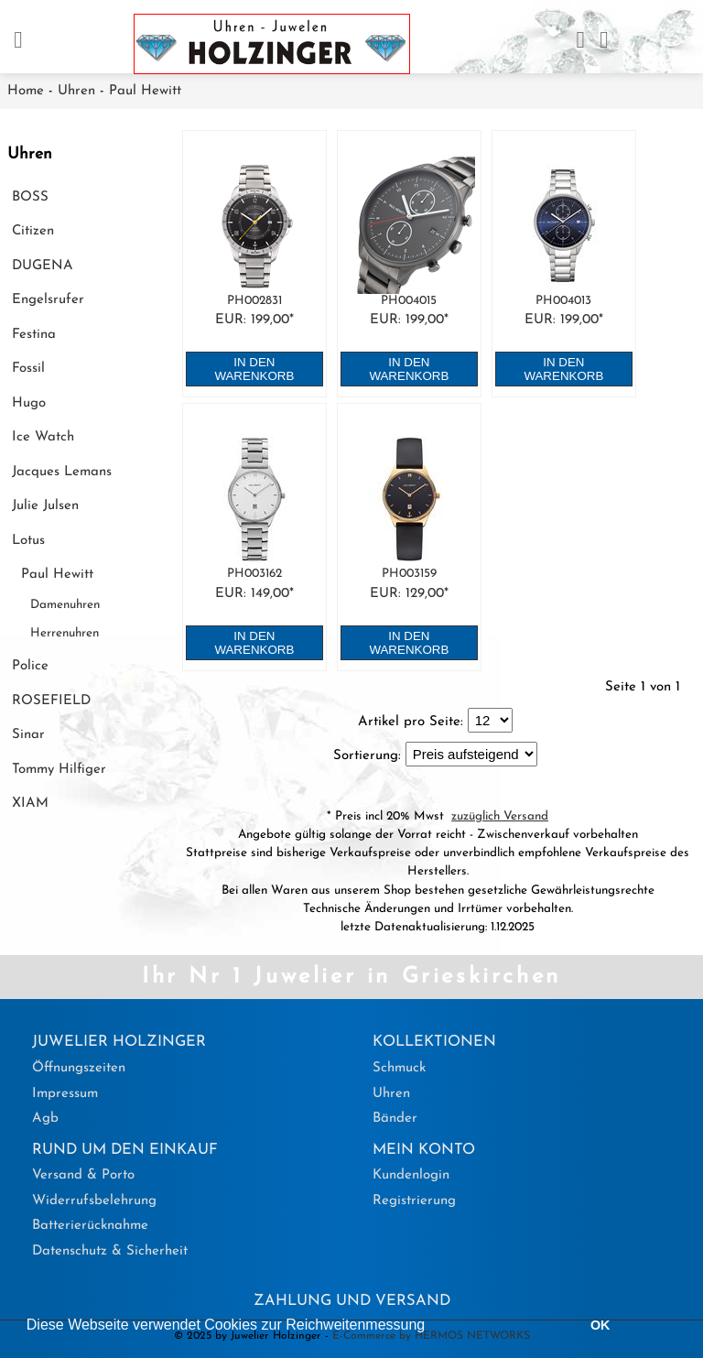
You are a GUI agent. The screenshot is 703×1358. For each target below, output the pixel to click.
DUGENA (42, 266)
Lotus (28, 541)
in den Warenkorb (254, 369)
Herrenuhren (64, 633)
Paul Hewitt (145, 91)
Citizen (33, 231)
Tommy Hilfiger (59, 770)
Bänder (395, 1118)
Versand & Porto (83, 1175)
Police (30, 666)
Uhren (76, 91)
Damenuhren (65, 605)
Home (25, 91)
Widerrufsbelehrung (94, 1201)
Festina (34, 335)
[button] (432, 1327)
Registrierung (414, 1201)
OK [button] (600, 1325)
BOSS (30, 197)
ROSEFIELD (51, 701)
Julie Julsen (45, 506)
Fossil (28, 368)
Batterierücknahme (90, 1226)
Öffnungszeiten (78, 1068)
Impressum (65, 1094)
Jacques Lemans (62, 472)
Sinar (28, 735)
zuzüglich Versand (499, 816)
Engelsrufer (48, 300)
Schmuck (399, 1068)
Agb (45, 1118)
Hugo (29, 403)
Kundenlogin (411, 1175)
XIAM (30, 803)
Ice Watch (43, 437)
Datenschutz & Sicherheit (110, 1251)
